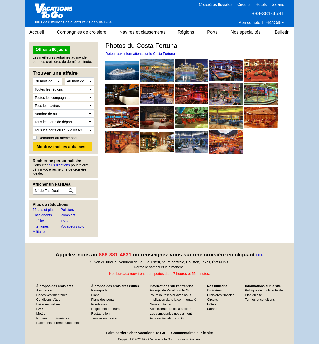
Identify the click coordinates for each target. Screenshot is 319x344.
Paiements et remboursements (58, 323)
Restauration (100, 313)
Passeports (99, 290)
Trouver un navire (103, 318)
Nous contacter (160, 304)
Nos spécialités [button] (246, 32)
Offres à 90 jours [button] (51, 49)
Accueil (36, 32)
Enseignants (42, 215)
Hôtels (261, 4)
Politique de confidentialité (264, 290)
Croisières (214, 290)
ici (259, 254)
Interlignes (41, 226)
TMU (64, 221)
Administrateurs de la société (170, 309)
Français (273, 22)
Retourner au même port (58, 138)
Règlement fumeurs (105, 309)
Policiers (67, 210)
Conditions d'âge (48, 299)
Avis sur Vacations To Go (168, 318)
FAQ (39, 309)
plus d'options (59, 165)
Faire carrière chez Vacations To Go (135, 333)
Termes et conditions (260, 299)
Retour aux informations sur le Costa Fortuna (140, 54)
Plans (95, 295)
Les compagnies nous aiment (171, 313)
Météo (40, 313)
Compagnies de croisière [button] (81, 32)
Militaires (39, 232)
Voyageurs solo (72, 226)
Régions (186, 32)
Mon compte (249, 22)
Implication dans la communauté (173, 299)
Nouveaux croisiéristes (52, 318)
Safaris (278, 4)
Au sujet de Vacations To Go (170, 290)
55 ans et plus (43, 210)
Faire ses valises (48, 304)
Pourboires (99, 304)
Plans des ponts (102, 299)
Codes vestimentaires (52, 295)
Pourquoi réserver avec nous (170, 295)
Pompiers (68, 215)
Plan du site (253, 295)
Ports (212, 32)
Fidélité (38, 221)
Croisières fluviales (215, 4)
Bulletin (282, 32)
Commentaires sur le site (192, 333)
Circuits (243, 4)
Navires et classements (142, 32)
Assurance (44, 290)
